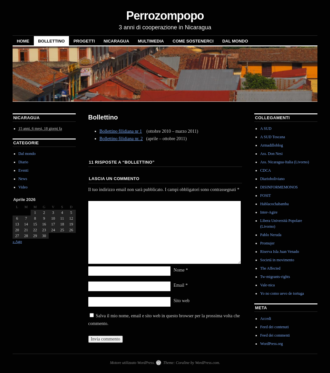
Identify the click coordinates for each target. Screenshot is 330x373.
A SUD (265, 128)
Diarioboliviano (272, 179)
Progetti (84, 41)
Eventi (23, 170)
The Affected (270, 268)
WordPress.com (207, 362)
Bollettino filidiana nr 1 (121, 131)
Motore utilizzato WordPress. (132, 362)
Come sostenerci (193, 41)
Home (23, 41)
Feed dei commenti (275, 335)
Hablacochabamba (274, 204)
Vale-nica (267, 285)
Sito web (181, 300)
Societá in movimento (277, 260)
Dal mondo (235, 41)
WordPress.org (271, 343)
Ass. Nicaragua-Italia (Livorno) (284, 162)
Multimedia (151, 41)
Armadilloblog (271, 145)
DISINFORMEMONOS (279, 187)
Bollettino (51, 41)
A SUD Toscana (272, 137)
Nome (181, 270)
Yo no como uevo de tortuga (282, 293)
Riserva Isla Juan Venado (279, 251)
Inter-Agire (268, 212)
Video (23, 187)
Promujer (267, 243)
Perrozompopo (165, 15)
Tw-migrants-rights (275, 276)
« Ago (17, 241)
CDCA (265, 170)
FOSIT (265, 195)
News (22, 179)
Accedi (265, 318)
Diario (23, 162)
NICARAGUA (116, 41)
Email (181, 285)
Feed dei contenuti (274, 327)
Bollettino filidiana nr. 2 (121, 138)
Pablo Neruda (270, 235)
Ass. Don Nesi (271, 153)
